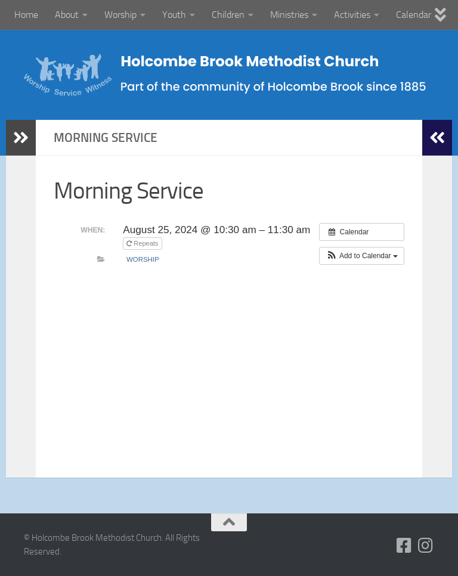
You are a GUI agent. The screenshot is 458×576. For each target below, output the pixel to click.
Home (26, 14)
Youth (174, 14)
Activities (352, 14)
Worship (120, 14)
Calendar (413, 14)
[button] (362, 255)
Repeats (143, 243)
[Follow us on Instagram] (425, 545)
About (67, 14)
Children (228, 14)
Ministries (289, 14)
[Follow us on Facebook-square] (404, 545)
